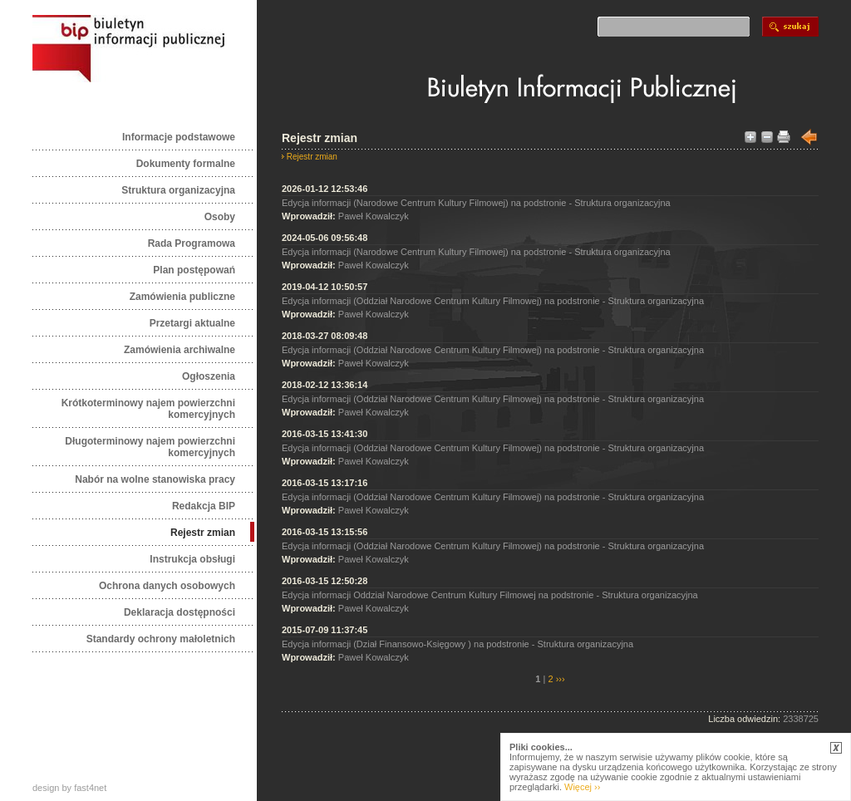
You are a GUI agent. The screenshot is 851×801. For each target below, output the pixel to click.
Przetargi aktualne (192, 323)
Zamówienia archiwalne (179, 350)
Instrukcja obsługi (192, 559)
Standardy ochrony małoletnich (160, 639)
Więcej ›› (582, 787)
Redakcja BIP (203, 506)
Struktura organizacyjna (178, 190)
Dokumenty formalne (185, 164)
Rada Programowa (191, 243)
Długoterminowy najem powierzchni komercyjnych (150, 447)
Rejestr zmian (202, 532)
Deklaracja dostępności (179, 612)
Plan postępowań (194, 270)
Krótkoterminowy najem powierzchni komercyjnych (148, 408)
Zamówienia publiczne (182, 296)
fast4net (90, 788)
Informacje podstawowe (178, 137)
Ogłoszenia (208, 376)
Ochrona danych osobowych (167, 586)
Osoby (219, 217)
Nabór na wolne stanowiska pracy (155, 479)
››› (559, 679)
